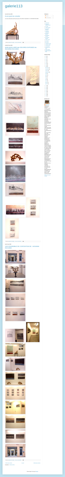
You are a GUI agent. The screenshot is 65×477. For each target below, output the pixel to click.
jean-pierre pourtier (47, 34)
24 (46, 57)
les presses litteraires (47, 29)
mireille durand (47, 27)
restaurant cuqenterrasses (47, 24)
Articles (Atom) (12, 464)
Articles (46, 15)
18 (46, 66)
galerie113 (13, 6)
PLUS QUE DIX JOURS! (12, 16)
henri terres (47, 22)
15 (46, 88)
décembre (47, 67)
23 (46, 59)
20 (46, 63)
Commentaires (48, 17)
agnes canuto (47, 49)
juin (46, 76)
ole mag (46, 26)
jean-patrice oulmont (47, 36)
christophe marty (48, 43)
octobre (46, 70)
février (46, 82)
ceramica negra (47, 44)
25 (46, 56)
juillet (46, 75)
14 (46, 90)
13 (46, 91)
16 (46, 87)
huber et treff (47, 39)
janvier (46, 83)
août (46, 73)
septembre (47, 72)
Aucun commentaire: (18, 42)
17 (46, 85)
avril (46, 79)
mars (46, 80)
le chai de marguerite (47, 31)
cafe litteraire (47, 46)
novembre (47, 69)
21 (46, 62)
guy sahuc (47, 42)
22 (46, 60)
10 (46, 95)
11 (46, 94)
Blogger (37, 471)
